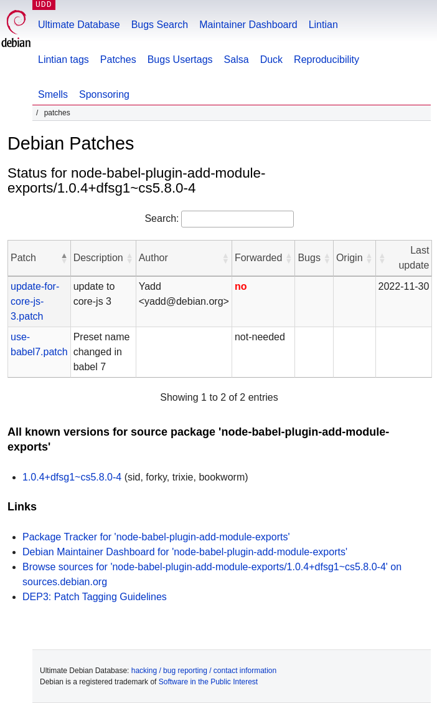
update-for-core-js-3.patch (35, 301)
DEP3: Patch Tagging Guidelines (94, 596)
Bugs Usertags (180, 59)
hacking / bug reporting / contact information (203, 670)
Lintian (323, 24)
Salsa (236, 59)
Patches (118, 59)
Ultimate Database (79, 24)
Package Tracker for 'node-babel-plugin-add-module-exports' (155, 537)
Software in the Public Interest (208, 681)
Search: (161, 218)
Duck (271, 59)
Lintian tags (63, 59)
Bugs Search (160, 24)
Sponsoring (104, 94)
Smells (53, 94)
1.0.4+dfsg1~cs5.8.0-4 (71, 477)
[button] (64, 258)
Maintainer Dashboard (248, 24)
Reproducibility (326, 59)
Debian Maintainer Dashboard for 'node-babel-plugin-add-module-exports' (184, 552)
